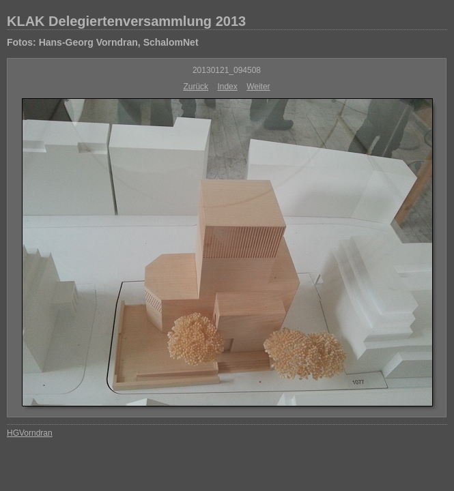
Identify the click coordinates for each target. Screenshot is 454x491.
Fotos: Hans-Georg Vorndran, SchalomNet (103, 42)
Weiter (258, 86)
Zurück (195, 86)
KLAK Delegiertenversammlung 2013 (126, 21)
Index (227, 86)
